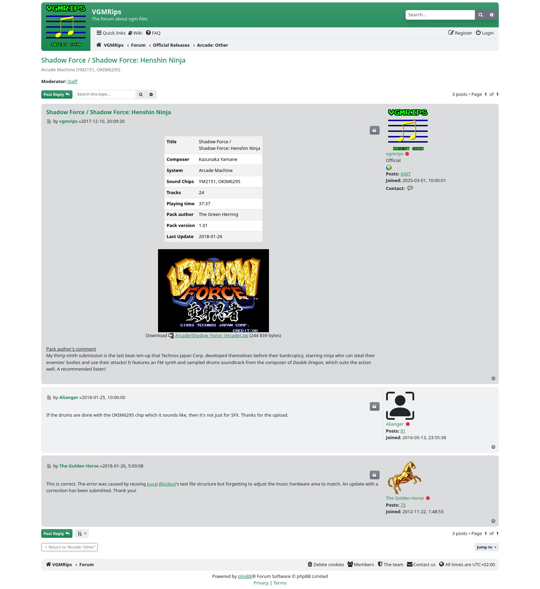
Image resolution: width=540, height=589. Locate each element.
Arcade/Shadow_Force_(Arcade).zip (208, 335)
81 (403, 431)
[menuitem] (110, 33)
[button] (82, 533)
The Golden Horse (405, 498)
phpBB (245, 576)
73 (403, 505)
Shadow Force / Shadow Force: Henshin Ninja (113, 60)
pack (152, 484)
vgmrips (394, 154)
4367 (405, 174)
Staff (72, 81)
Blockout (167, 484)
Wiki (135, 33)
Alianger (395, 424)
